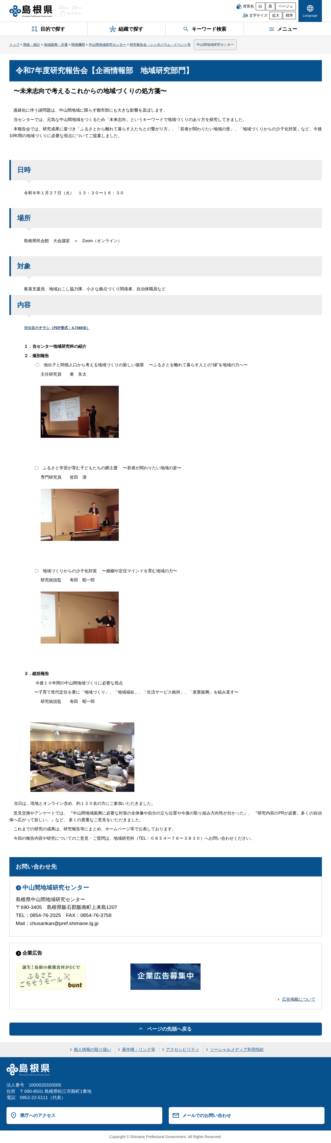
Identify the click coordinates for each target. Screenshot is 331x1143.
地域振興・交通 (56, 45)
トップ (14, 45)
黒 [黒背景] (270, 6)
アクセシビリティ (182, 1049)
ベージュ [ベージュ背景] (285, 6)
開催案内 (57, 328)
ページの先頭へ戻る (169, 1029)
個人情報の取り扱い (92, 1049)
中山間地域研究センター (107, 45)
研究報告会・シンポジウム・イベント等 (160, 45)
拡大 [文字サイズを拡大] (275, 15)
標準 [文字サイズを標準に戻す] (289, 15)
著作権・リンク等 (138, 1049)
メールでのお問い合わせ (206, 1115)
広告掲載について (298, 999)
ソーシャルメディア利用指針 (237, 1049)
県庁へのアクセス (37, 1115)
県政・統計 (31, 45)
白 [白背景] (260, 6)
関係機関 (78, 45)
